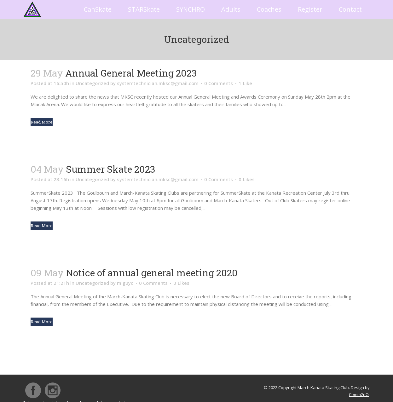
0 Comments (218, 83)
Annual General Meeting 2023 (131, 73)
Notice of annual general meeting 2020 (152, 273)
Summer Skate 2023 (110, 169)
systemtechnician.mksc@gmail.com (158, 83)
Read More (42, 122)
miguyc (125, 283)
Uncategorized (92, 83)
